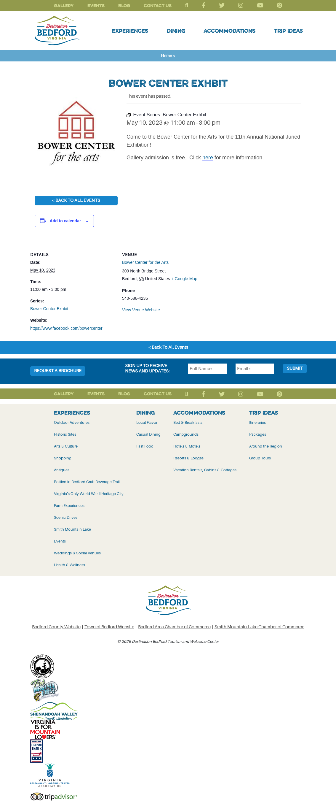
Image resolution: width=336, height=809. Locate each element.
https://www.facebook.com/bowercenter (66, 328)
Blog (124, 5)
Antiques (61, 469)
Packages (257, 434)
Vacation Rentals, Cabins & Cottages (204, 469)
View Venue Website (141, 309)
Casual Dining (148, 434)
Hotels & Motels (186, 446)
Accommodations (229, 30)
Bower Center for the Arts (145, 262)
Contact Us (158, 5)
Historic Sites (65, 434)
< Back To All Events (76, 200)
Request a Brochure (57, 370)
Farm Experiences (69, 505)
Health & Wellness (69, 564)
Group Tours (260, 458)
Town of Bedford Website (109, 626)
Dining (176, 30)
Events (96, 5)
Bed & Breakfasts (187, 422)
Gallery (64, 5)
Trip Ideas (288, 30)
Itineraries (257, 422)
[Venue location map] (245, 284)
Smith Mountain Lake (72, 529)
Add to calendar (65, 220)
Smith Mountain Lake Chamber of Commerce (259, 626)
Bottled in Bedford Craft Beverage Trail (87, 481)
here (207, 158)
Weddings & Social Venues (77, 553)
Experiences (130, 30)
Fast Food (144, 446)
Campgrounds (186, 434)
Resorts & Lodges (188, 458)
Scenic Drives (65, 517)
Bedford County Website (56, 626)
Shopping (62, 458)
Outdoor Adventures (71, 422)
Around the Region (265, 446)
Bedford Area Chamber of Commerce (174, 626)
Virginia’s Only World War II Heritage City (89, 493)
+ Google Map (184, 278)
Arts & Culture (66, 446)
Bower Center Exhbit (49, 308)
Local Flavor (146, 422)
